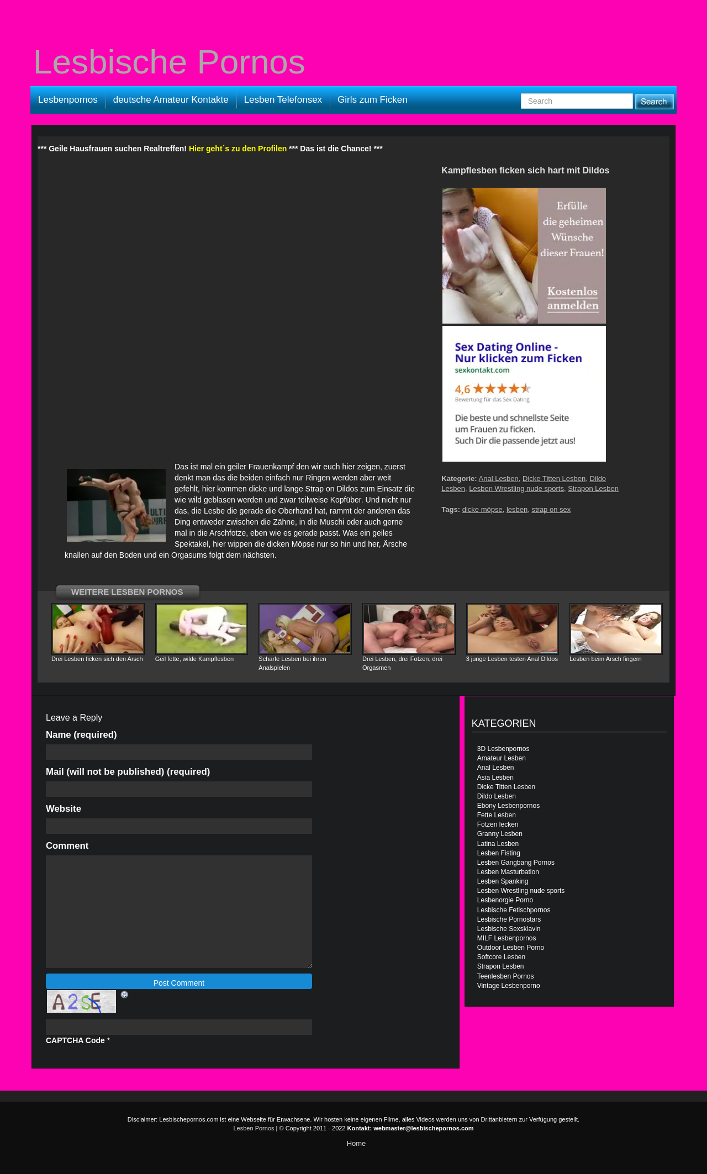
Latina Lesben (498, 844)
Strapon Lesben (593, 488)
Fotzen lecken (498, 824)
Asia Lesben (495, 777)
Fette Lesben (496, 815)
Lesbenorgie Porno (505, 900)
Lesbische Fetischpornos (514, 910)
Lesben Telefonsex (283, 99)
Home (356, 1143)
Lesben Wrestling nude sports (516, 488)
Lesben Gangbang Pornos (516, 862)
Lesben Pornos (254, 1128)
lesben (516, 509)
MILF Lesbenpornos (506, 938)
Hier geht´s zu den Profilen (238, 148)
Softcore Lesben (501, 957)
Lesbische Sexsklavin (509, 929)
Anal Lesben (499, 478)
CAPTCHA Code (75, 1040)
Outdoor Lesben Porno (510, 947)
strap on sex (551, 509)
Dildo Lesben (496, 796)
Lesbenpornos (68, 99)
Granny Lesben (500, 834)
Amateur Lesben (501, 758)
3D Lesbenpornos (503, 749)
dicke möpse (482, 509)
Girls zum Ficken (372, 99)
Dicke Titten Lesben (554, 478)
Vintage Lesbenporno (508, 986)
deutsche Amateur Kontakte (171, 99)
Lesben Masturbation (508, 872)
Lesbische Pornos (169, 62)
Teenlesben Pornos (505, 976)
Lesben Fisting (498, 853)
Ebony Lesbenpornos (508, 806)
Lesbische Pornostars (509, 919)
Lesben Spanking (503, 881)
